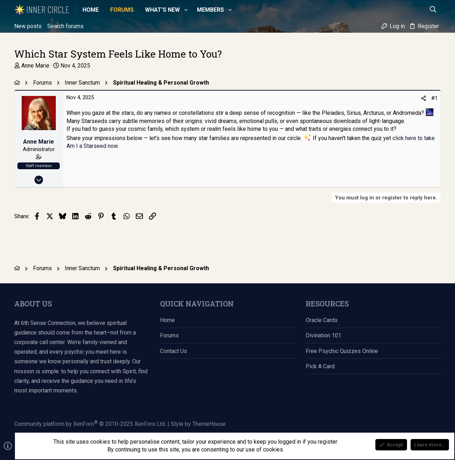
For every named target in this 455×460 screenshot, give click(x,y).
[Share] (423, 98)
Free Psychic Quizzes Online (342, 351)
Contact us (173, 351)
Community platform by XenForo (90, 424)
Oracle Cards (322, 320)
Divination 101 (323, 335)
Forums (169, 335)
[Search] (433, 10)
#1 (434, 98)
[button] (186, 9)
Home (167, 320)
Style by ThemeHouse (198, 424)
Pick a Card (320, 366)
